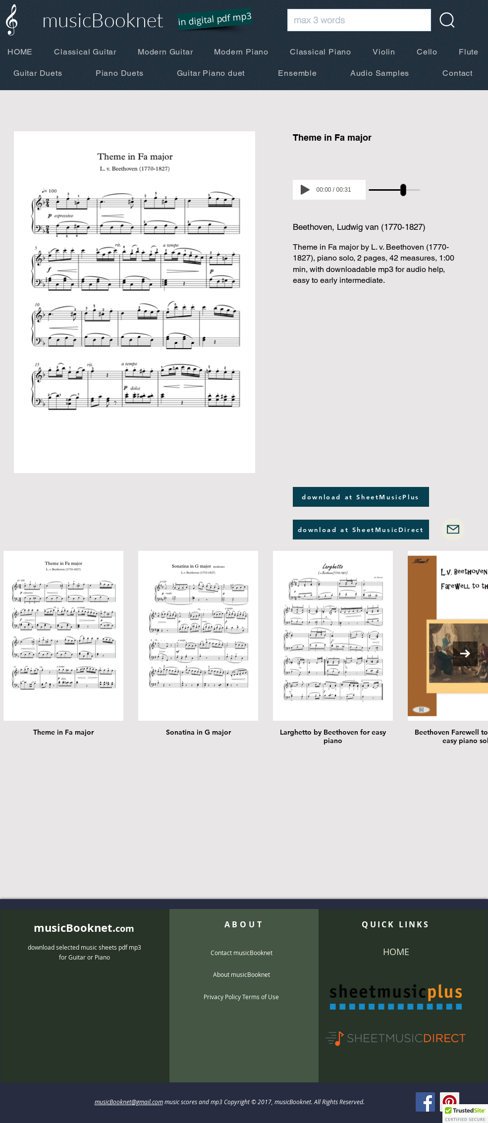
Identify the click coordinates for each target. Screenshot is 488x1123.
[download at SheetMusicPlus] (361, 497)
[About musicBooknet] (241, 974)
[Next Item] (465, 654)
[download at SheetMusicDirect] (361, 529)
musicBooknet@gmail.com (129, 1102)
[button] (208, 20)
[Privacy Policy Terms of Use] (241, 997)
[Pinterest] (449, 1102)
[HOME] (396, 952)
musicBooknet (102, 19)
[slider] (403, 190)
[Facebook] (425, 1102)
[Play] (305, 190)
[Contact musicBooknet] (241, 953)
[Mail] (453, 529)
